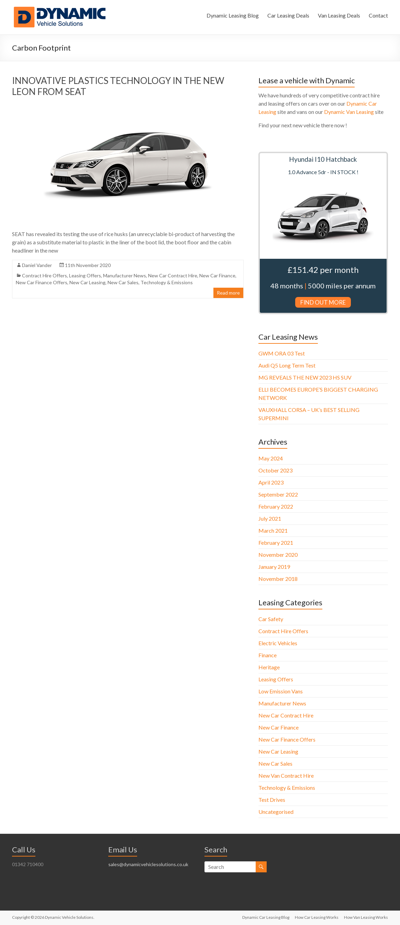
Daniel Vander (37, 265)
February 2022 (275, 506)
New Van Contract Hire (286, 775)
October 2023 (275, 470)
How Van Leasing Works (366, 917)
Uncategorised (275, 811)
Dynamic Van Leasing (349, 111)
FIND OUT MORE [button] (323, 302)
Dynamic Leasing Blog (233, 15)
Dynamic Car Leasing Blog (265, 917)
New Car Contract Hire (172, 275)
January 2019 (274, 566)
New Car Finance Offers (41, 282)
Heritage (269, 667)
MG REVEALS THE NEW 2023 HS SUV (305, 377)
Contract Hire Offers (44, 275)
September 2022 (278, 494)
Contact (378, 15)
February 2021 (275, 542)
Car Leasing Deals (288, 15)
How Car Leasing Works (316, 917)
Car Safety (270, 619)
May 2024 (270, 458)
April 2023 (271, 482)
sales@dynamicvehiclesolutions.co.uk (148, 864)
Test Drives (271, 799)
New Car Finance (217, 275)
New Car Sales (123, 282)
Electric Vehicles (277, 643)
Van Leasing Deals (339, 15)
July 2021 (269, 518)
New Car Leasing (87, 282)
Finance (267, 655)
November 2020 (278, 554)
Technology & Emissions (167, 282)
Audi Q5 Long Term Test (286, 365)
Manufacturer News (124, 275)
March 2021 (273, 530)
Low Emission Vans (280, 691)
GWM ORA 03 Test (281, 353)
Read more (228, 293)
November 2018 (278, 578)
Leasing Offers (85, 275)
